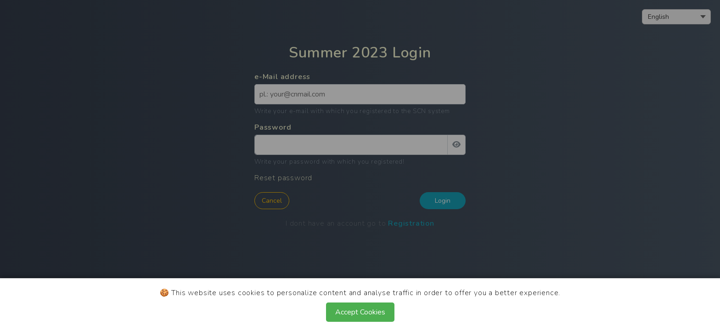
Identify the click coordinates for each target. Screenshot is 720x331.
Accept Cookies (360, 312)
